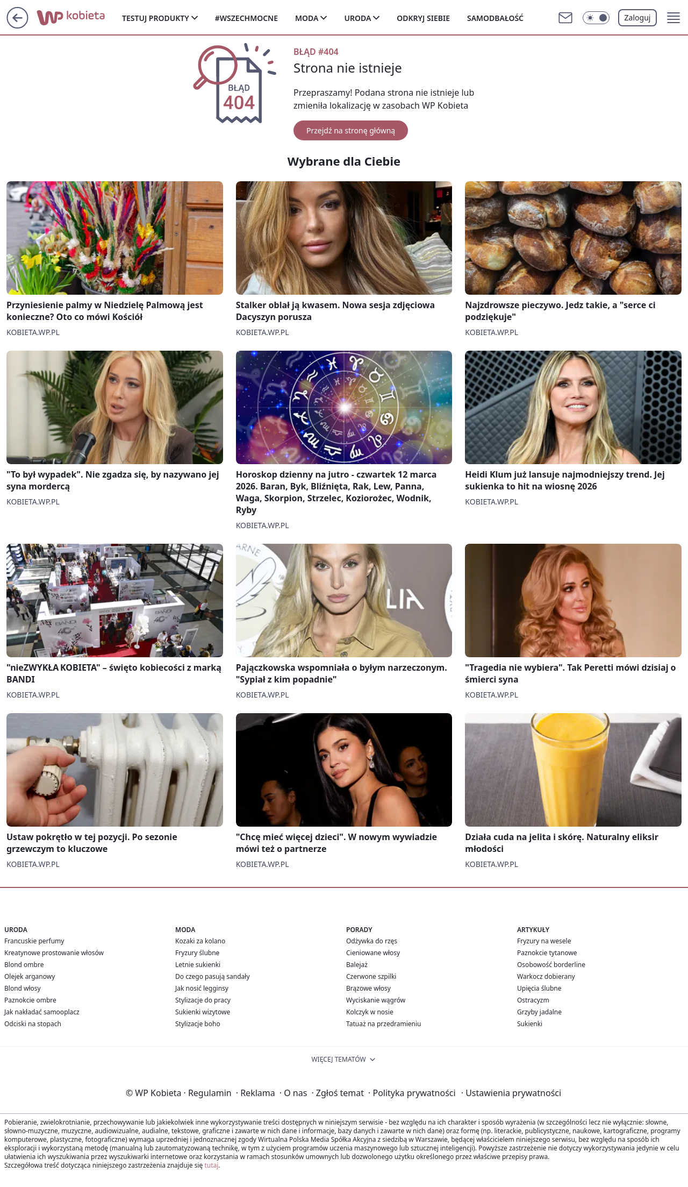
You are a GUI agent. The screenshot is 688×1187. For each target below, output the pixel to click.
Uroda (357, 18)
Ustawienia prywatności (511, 1093)
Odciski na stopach (32, 1023)
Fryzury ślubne (197, 952)
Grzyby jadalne (539, 1012)
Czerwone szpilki (371, 976)
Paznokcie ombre (30, 1000)
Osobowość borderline (551, 964)
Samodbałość (495, 18)
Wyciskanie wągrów (375, 1000)
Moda (306, 18)
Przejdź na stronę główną (350, 130)
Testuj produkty (155, 18)
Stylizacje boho (197, 1023)
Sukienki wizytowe (202, 1012)
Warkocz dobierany (546, 976)
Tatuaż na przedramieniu (383, 1023)
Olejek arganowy (29, 976)
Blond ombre (24, 964)
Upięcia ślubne (539, 988)
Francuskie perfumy (34, 941)
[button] (673, 17)
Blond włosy (22, 988)
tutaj (211, 1165)
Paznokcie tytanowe (547, 952)
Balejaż (357, 964)
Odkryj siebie (423, 18)
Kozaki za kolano (200, 941)
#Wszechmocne (246, 18)
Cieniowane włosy (373, 952)
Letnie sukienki (197, 964)
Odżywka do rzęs (371, 941)
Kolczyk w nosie (369, 1012)
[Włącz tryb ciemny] (596, 17)
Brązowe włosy (368, 988)
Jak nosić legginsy (201, 988)
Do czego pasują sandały (212, 976)
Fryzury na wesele (544, 941)
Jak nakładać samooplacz (42, 1012)
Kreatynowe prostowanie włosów (54, 952)
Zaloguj (638, 17)
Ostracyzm (533, 1000)
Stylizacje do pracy (203, 1000)
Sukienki (529, 1023)
